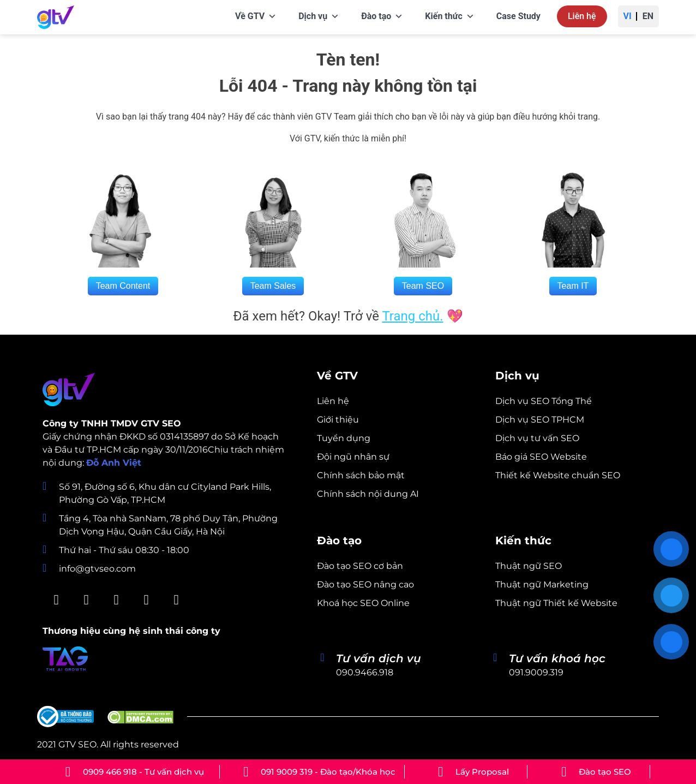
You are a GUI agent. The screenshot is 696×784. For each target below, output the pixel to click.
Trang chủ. (412, 316)
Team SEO (423, 285)
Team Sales (273, 285)
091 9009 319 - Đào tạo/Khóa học (328, 772)
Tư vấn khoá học (557, 658)
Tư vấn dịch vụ (378, 658)
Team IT (573, 285)
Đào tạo (382, 16)
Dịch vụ (318, 16)
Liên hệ (582, 16)
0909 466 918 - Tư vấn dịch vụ (143, 772)
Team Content (123, 285)
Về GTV (256, 16)
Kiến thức (449, 16)
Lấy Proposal (482, 772)
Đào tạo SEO (605, 772)
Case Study (518, 16)
